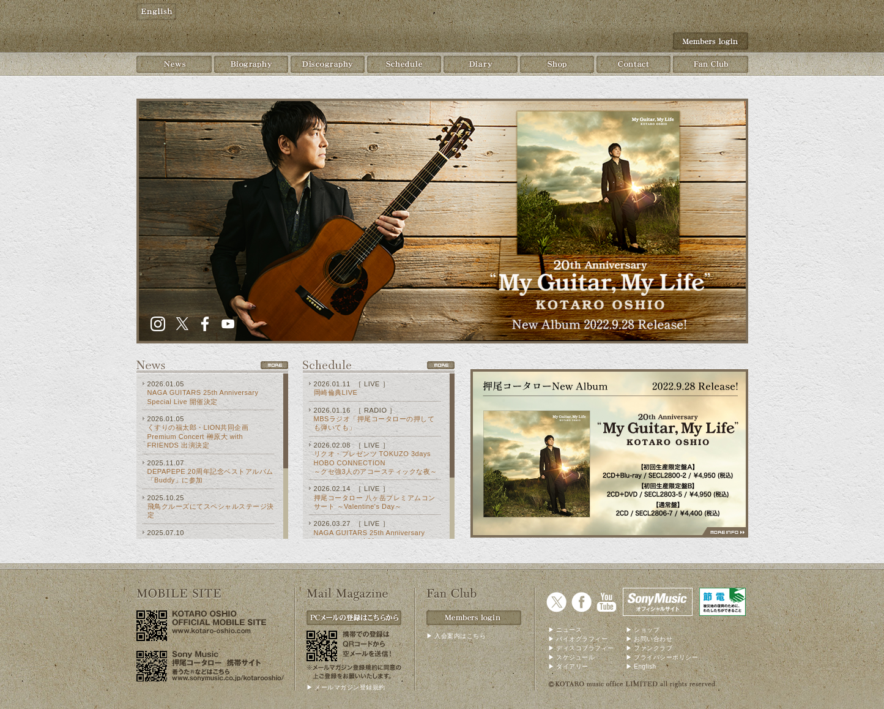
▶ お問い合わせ (649, 639)
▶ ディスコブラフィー (581, 648)
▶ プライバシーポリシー (662, 657)
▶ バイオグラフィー (578, 639)
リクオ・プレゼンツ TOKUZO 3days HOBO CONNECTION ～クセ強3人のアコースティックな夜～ (375, 462)
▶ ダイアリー (568, 666)
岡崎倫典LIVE (336, 392)
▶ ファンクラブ (649, 648)
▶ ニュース (565, 629)
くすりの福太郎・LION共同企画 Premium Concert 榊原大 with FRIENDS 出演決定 (198, 436)
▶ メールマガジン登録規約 (345, 687)
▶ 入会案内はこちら (456, 635)
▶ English (641, 666)
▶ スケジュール (571, 657)
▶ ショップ (643, 629)
